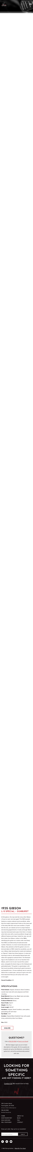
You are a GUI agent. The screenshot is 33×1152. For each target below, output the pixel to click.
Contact (20, 1122)
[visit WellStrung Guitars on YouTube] (11, 1142)
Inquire (7, 1028)
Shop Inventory (6, 1118)
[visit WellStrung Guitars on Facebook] (2, 1142)
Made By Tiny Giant (20, 1148)
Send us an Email (23, 1041)
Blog (18, 1118)
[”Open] (30, 4)
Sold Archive (5, 1120)
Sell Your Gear (6, 1122)
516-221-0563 (12, 1041)
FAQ (18, 1120)
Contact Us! (8, 1083)
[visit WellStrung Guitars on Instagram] (7, 1142)
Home (3, 1116)
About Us (20, 1116)
